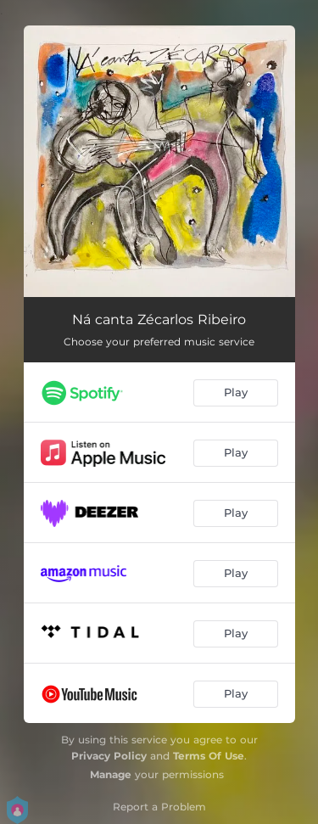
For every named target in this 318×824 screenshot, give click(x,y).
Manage (110, 774)
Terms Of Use (208, 755)
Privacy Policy (109, 755)
